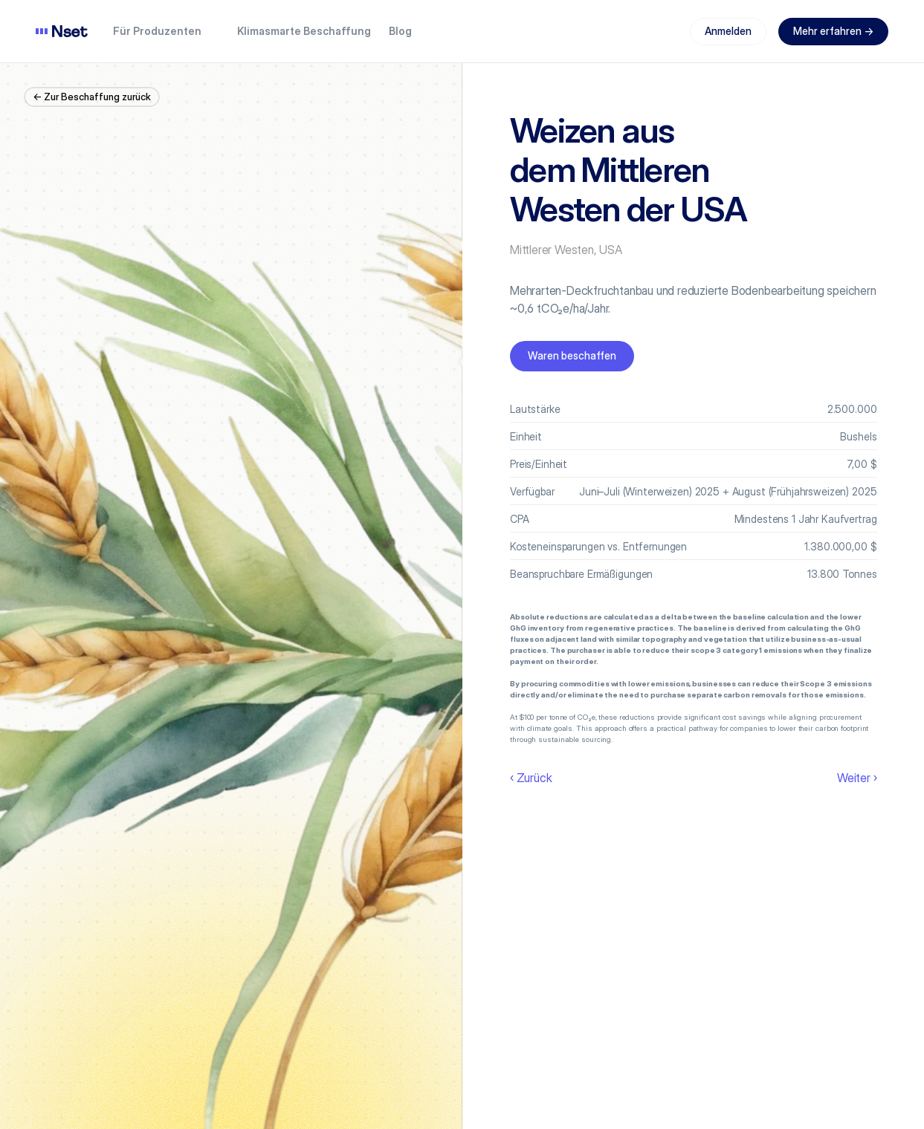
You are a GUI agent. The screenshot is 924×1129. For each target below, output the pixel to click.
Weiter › (856, 777)
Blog (400, 31)
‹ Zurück (531, 777)
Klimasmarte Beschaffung (304, 31)
